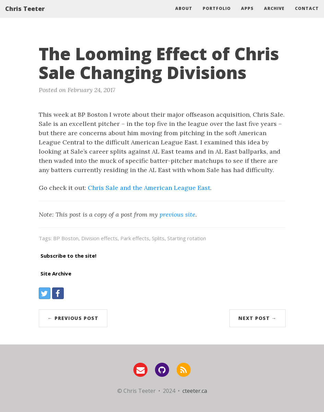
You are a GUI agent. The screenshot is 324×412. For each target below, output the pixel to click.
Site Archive (55, 273)
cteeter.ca (194, 391)
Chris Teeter (25, 15)
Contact (307, 15)
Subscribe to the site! (68, 255)
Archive (274, 15)
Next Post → (257, 318)
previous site (177, 214)
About (183, 15)
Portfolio (217, 15)
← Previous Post (73, 318)
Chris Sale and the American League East (149, 188)
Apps (247, 15)
